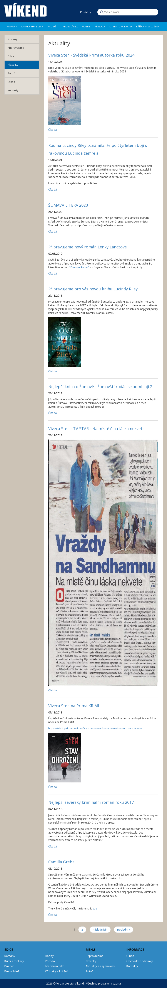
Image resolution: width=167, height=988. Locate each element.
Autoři (11, 73)
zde (94, 908)
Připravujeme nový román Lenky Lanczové (87, 247)
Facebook (63, 12)
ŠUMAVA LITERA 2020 (68, 205)
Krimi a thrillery (14, 961)
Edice (11, 56)
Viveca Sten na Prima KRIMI (73, 705)
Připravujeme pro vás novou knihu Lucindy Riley (93, 288)
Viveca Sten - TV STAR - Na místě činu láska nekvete (96, 428)
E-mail (75, 12)
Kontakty (13, 90)
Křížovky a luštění (148, 26)
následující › (100, 929)
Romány (12, 26)
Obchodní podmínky (139, 961)
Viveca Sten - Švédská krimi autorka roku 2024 (91, 55)
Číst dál (52, 130)
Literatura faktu (120, 26)
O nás (11, 82)
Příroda (100, 26)
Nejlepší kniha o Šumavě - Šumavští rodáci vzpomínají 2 (100, 386)
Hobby (86, 26)
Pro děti (52, 26)
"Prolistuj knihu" (79, 267)
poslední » (123, 929)
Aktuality (13, 65)
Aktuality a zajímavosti (100, 966)
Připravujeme (16, 48)
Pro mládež (70, 26)
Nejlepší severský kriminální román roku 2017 (91, 802)
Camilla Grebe (61, 861)
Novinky (12, 39)
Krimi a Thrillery (32, 26)
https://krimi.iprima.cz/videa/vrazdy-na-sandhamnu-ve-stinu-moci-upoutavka (95, 728)
